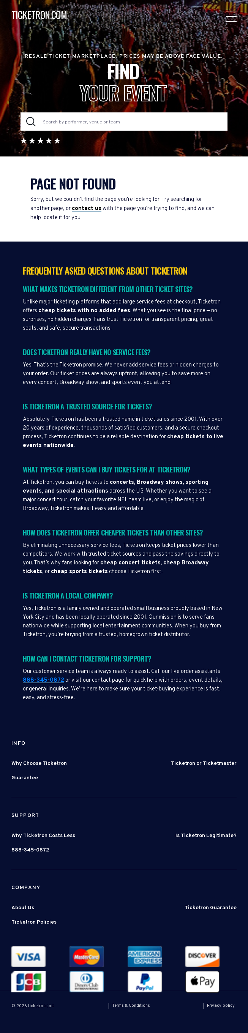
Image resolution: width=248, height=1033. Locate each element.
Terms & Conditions (131, 1005)
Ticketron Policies (34, 922)
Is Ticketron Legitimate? (206, 835)
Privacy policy (221, 1005)
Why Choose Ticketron (39, 763)
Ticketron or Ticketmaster (204, 763)
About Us (22, 908)
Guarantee (24, 778)
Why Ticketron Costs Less (43, 835)
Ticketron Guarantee (211, 908)
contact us (86, 209)
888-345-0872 (43, 680)
